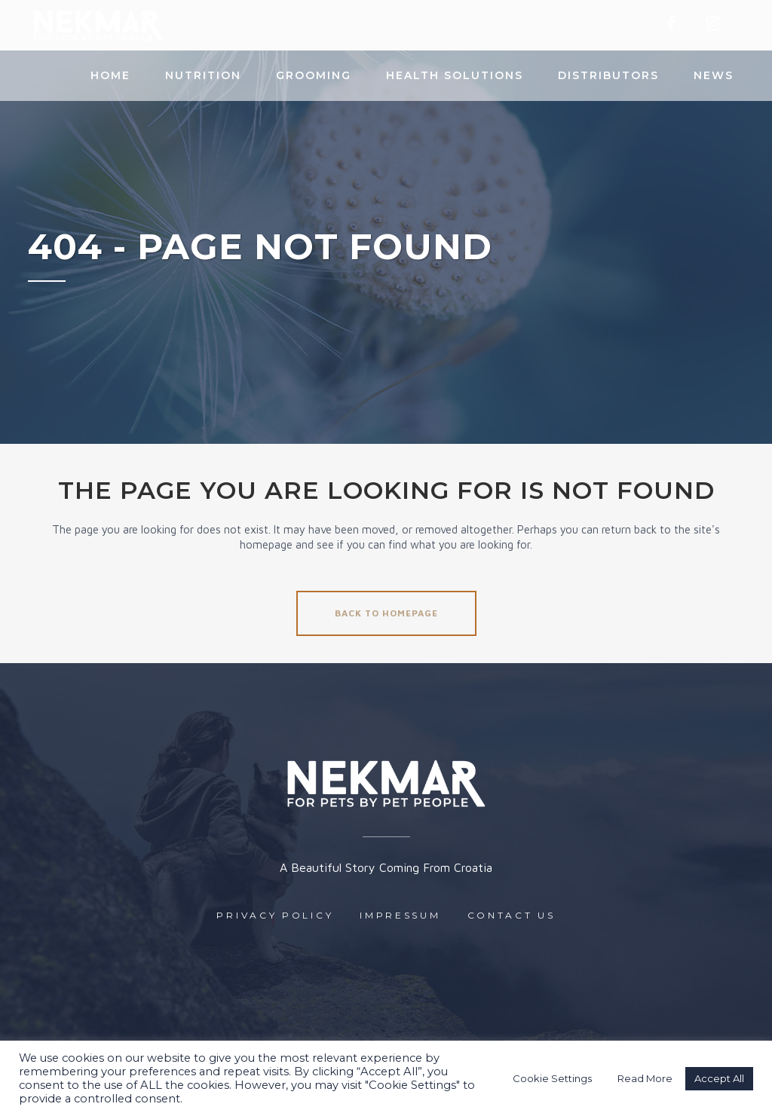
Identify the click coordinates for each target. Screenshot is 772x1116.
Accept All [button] (719, 1078)
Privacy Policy (274, 915)
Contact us (511, 915)
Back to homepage (386, 613)
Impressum (400, 915)
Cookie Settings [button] (552, 1078)
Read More (644, 1078)
